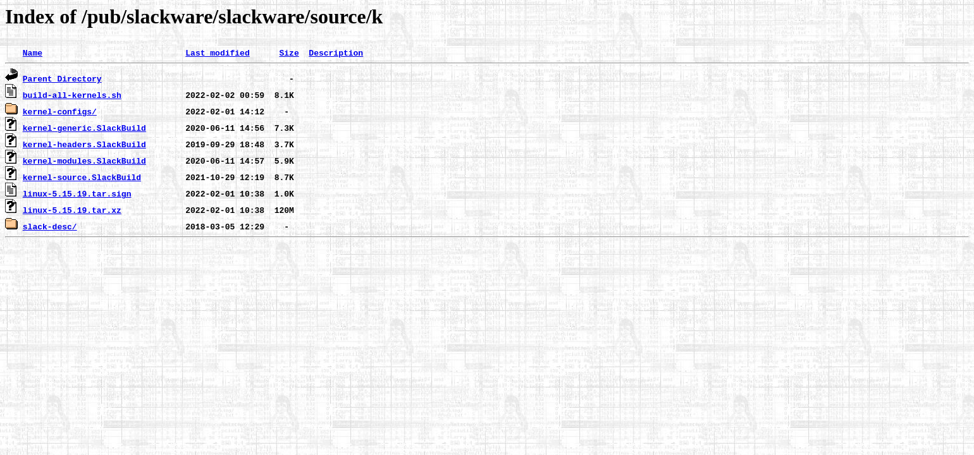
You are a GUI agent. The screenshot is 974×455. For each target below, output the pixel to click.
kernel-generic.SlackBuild (84, 127)
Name (32, 52)
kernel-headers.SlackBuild (84, 144)
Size (289, 52)
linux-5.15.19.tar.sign (77, 193)
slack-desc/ (50, 226)
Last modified (217, 52)
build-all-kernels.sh (72, 94)
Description (336, 52)
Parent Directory (62, 78)
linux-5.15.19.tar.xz (72, 209)
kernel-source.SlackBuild (82, 177)
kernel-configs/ (60, 111)
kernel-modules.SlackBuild (84, 160)
